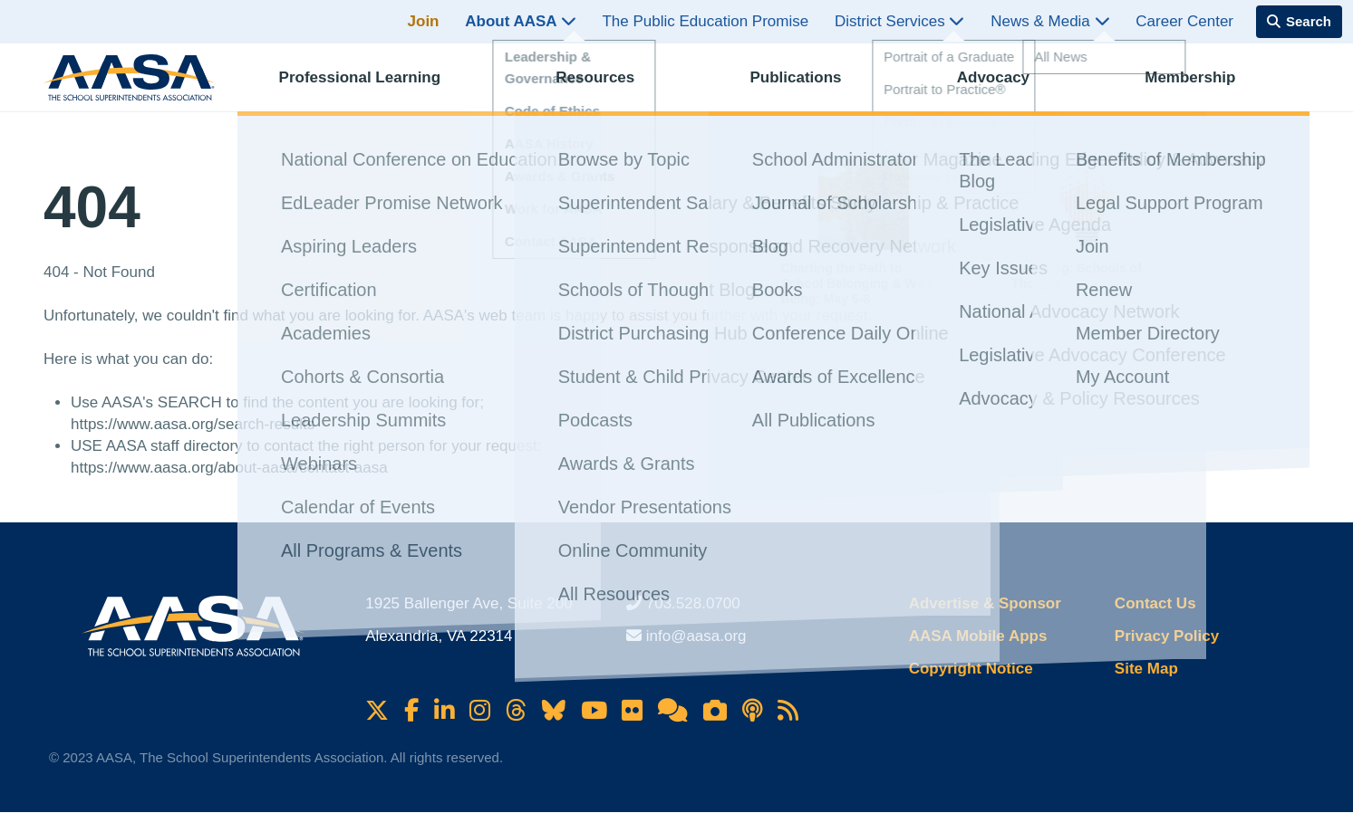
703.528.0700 (693, 603)
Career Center (1184, 21)
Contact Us (1155, 603)
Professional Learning (376, 86)
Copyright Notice (971, 668)
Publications (811, 86)
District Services (900, 21)
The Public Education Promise (705, 21)
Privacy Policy (1167, 636)
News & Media (1050, 21)
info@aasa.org (696, 636)
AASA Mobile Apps (978, 636)
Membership (1206, 86)
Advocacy (1009, 86)
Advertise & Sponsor (985, 603)
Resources (611, 86)
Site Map (1146, 668)
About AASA (520, 21)
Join (424, 21)
